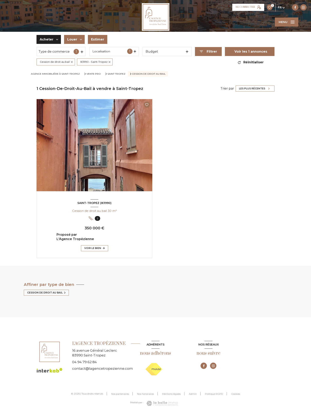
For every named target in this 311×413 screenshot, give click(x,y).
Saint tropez (116, 74)
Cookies (235, 394)
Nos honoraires (145, 393)
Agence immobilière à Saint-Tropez (55, 73)
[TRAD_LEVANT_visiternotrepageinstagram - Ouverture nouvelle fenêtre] (246, 7)
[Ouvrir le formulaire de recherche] (208, 51)
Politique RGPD (214, 393)
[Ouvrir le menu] (286, 22)
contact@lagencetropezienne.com (102, 369)
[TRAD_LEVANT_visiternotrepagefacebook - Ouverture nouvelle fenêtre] (238, 7)
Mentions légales (171, 393)
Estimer (97, 39)
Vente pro (93, 74)
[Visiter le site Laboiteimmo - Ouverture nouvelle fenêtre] (162, 403)
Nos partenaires (120, 393)
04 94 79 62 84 (84, 362)
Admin (193, 393)
